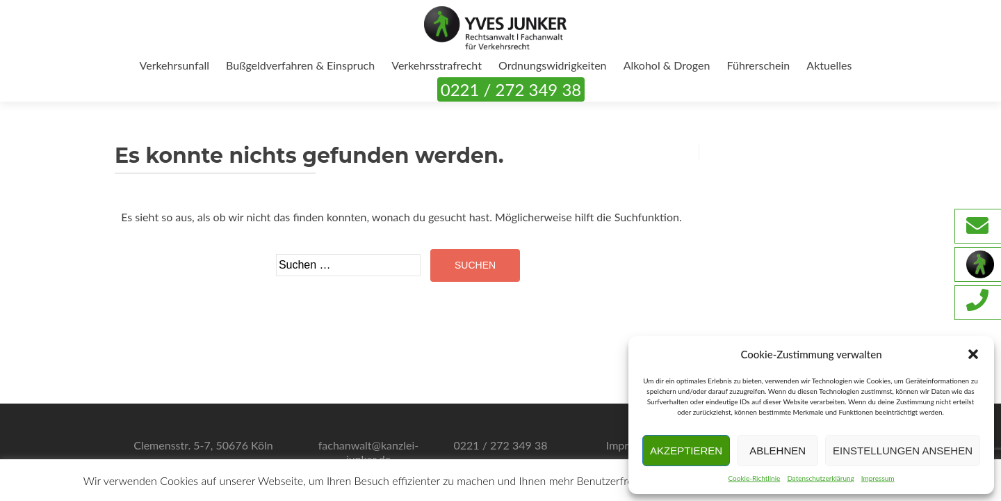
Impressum (878, 478)
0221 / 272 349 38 (511, 89)
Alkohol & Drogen (667, 65)
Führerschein (758, 65)
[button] (973, 354)
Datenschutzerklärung (820, 478)
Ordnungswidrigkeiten (552, 65)
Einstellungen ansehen (902, 450)
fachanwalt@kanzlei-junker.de (368, 452)
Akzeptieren (686, 450)
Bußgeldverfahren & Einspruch (300, 65)
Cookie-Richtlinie (754, 478)
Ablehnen (777, 450)
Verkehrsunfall (174, 65)
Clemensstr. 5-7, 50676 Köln (203, 445)
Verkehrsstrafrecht (436, 65)
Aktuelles (829, 65)
